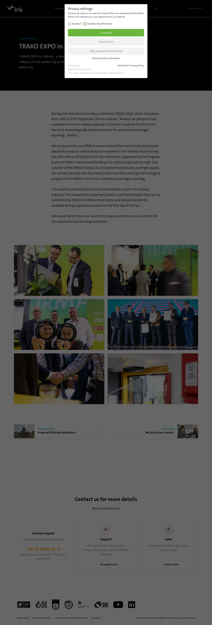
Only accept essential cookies (106, 51)
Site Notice (123, 65)
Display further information (106, 58)
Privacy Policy (137, 65)
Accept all (106, 32)
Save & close (106, 42)
